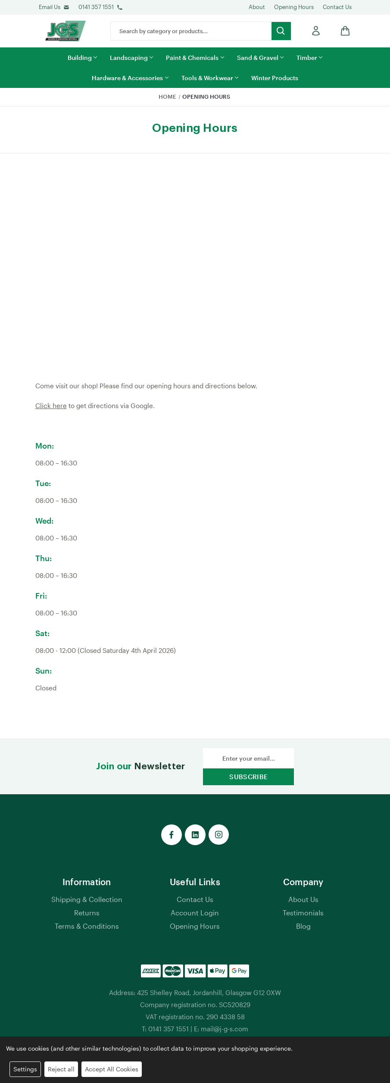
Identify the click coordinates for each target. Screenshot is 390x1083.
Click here (51, 405)
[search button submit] (281, 31)
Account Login (195, 912)
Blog (303, 926)
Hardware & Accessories (130, 77)
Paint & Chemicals (195, 57)
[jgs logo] (65, 31)
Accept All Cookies (111, 1069)
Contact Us (337, 6)
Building (82, 57)
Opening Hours (294, 6)
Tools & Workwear (209, 77)
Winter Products (274, 77)
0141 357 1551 (96, 6)
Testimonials (303, 912)
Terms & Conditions (87, 926)
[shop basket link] (343, 30)
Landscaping (131, 57)
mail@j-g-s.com (224, 1029)
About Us (303, 899)
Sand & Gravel (260, 57)
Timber (309, 57)
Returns (87, 912)
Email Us (49, 6)
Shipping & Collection (86, 899)
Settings (25, 1069)
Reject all (61, 1069)
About (257, 6)
